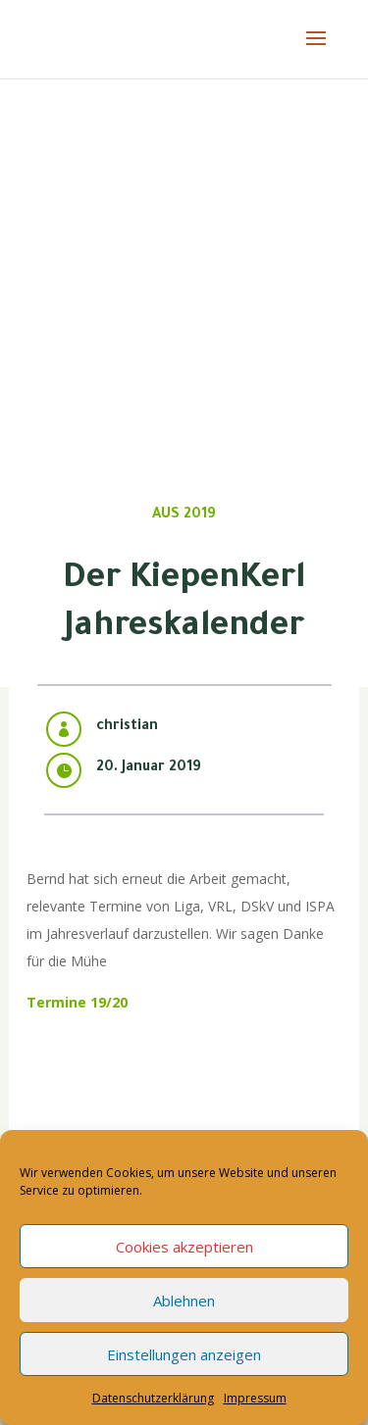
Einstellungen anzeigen (184, 1354)
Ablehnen (184, 1300)
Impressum (255, 1398)
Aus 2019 (184, 515)
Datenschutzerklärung (153, 1398)
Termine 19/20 (77, 1002)
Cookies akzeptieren (184, 1246)
